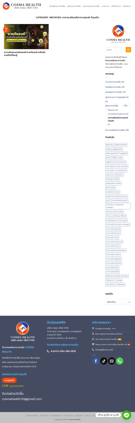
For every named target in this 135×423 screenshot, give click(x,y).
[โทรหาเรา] (119, 361)
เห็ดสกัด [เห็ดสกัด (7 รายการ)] (125, 276)
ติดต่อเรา (127, 6)
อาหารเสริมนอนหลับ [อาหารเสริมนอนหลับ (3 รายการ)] (113, 229)
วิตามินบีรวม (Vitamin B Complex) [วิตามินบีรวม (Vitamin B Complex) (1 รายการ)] (114, 206)
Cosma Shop (68, 415)
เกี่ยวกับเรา (116, 6)
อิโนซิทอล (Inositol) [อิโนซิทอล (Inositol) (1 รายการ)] (113, 276)
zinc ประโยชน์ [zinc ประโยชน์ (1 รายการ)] (122, 166)
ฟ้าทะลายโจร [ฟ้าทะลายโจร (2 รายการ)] (110, 187)
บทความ (105, 6)
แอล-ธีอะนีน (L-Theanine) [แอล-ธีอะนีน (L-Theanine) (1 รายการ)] (115, 284)
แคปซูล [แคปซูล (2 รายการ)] (119, 280)
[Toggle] (129, 105)
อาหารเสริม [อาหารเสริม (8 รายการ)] (123, 220)
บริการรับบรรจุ (56, 415)
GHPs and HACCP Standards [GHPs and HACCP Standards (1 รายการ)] (116, 153)
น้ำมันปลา (111, 110)
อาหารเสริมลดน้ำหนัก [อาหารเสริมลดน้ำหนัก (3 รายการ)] (113, 263)
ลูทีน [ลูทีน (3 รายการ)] (107, 200)
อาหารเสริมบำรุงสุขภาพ (116, 113)
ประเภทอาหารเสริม (113, 81)
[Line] (126, 415)
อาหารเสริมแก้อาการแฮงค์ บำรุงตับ (118, 119)
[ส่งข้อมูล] (128, 49)
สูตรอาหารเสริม (74, 6)
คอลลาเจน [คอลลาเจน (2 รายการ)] (110, 175)
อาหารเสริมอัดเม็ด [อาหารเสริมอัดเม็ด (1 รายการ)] (112, 271)
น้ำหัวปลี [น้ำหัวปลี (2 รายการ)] (109, 179)
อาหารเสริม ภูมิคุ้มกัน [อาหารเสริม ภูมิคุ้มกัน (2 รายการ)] (113, 259)
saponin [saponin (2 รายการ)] (109, 162)
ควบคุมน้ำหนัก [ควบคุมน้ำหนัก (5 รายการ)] (121, 170)
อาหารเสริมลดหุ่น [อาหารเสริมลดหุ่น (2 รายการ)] (112, 267)
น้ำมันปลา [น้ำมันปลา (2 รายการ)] (119, 175)
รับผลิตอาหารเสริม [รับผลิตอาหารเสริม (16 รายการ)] (112, 192)
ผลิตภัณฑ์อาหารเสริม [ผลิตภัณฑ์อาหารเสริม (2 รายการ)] (113, 183)
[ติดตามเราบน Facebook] (96, 361)
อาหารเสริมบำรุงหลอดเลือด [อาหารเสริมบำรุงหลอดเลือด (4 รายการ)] (116, 250)
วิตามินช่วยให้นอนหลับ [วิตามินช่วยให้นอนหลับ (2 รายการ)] (119, 200)
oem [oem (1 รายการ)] (120, 157)
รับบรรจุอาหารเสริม (91, 6)
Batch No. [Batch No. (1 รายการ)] (109, 144)
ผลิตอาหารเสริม (32, 415)
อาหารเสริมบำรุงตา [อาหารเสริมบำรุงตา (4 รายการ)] (113, 246)
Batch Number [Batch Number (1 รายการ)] (121, 144)
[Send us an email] (111, 361)
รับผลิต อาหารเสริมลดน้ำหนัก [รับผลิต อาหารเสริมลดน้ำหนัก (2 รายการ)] (116, 196)
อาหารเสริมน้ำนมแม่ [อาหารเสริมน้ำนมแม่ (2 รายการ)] (113, 233)
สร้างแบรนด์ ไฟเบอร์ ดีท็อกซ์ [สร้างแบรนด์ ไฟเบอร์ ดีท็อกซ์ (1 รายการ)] (116, 216)
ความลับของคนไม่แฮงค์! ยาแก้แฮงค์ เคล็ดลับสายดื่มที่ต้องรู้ (24, 54)
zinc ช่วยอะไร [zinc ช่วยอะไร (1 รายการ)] (110, 166)
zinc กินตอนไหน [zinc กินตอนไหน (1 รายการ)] (120, 162)
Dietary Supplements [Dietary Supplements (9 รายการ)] (114, 149)
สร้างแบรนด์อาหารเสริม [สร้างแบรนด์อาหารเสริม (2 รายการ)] (114, 211)
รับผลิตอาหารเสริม (57, 6)
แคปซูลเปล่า (79, 415)
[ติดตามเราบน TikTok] (103, 361)
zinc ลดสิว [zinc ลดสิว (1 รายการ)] (110, 170)
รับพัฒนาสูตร (44, 415)
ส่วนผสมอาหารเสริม (113, 92)
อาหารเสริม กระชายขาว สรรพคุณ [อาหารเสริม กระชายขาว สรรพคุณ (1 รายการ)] (118, 224)
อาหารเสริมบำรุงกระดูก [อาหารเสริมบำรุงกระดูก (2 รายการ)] (114, 241)
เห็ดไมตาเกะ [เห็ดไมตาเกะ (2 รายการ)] (110, 280)
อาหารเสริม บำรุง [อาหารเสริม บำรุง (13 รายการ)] (112, 237)
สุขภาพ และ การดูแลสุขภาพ (117, 97)
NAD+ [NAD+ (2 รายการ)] (108, 157)
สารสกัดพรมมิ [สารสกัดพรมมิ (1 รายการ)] (111, 220)
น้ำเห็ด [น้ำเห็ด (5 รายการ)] (117, 179)
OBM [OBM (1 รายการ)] (114, 157)
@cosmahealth (17, 385)
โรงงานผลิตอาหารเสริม (115, 130)
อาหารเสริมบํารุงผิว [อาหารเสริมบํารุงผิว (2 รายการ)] (113, 254)
